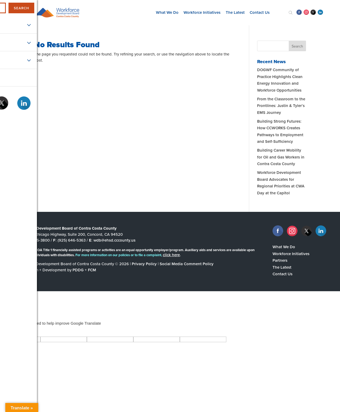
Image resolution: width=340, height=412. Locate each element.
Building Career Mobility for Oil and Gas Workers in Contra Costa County (280, 157)
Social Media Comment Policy (187, 264)
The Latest (235, 12)
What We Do (167, 12)
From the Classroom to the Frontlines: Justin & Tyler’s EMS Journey (281, 105)
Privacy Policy (144, 264)
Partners (280, 260)
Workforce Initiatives (202, 12)
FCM (92, 270)
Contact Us (260, 12)
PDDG (78, 270)
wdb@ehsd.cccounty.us (114, 240)
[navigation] (20, 12)
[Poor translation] (19, 331)
